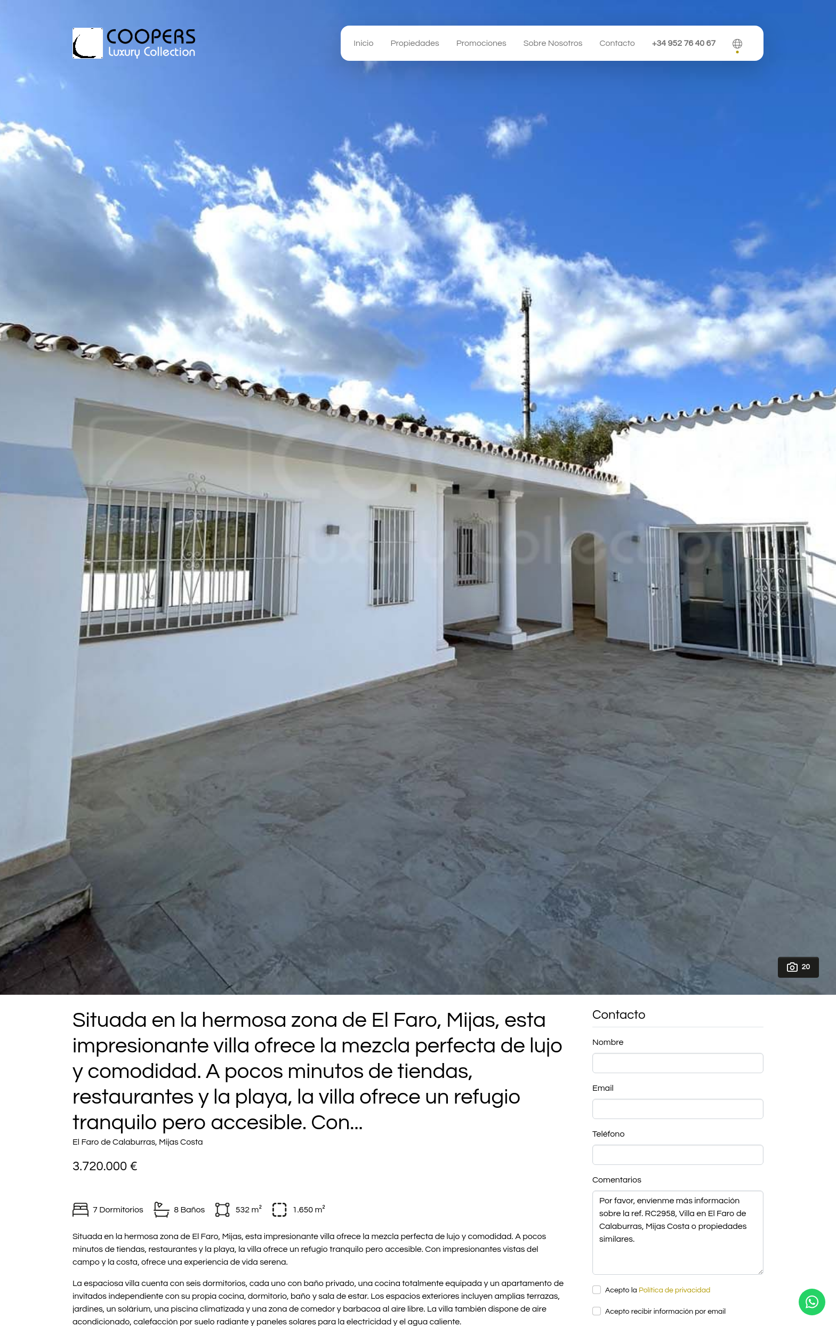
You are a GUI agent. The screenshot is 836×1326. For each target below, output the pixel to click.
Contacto (616, 43)
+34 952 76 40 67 (684, 43)
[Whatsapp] (812, 1302)
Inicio (363, 43)
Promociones (481, 43)
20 (798, 967)
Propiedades (414, 43)
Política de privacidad (674, 1290)
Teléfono (608, 1134)
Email (603, 1088)
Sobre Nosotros (553, 43)
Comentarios (616, 1180)
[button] (737, 43)
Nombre (607, 1042)
